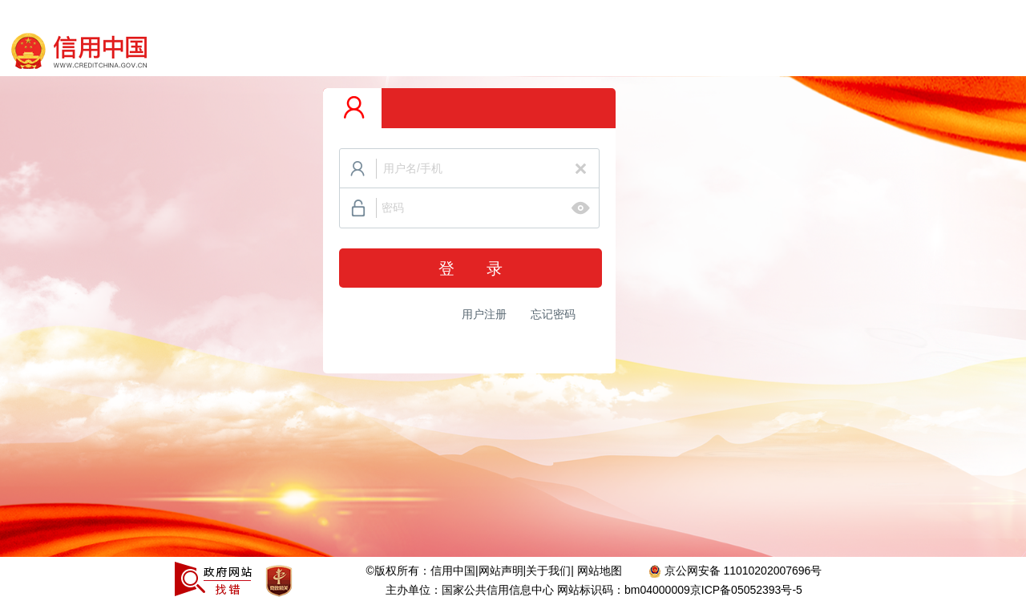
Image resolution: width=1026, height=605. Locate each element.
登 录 (470, 268)
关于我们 (548, 570)
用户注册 (484, 314)
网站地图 (601, 570)
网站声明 (501, 570)
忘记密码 (553, 314)
